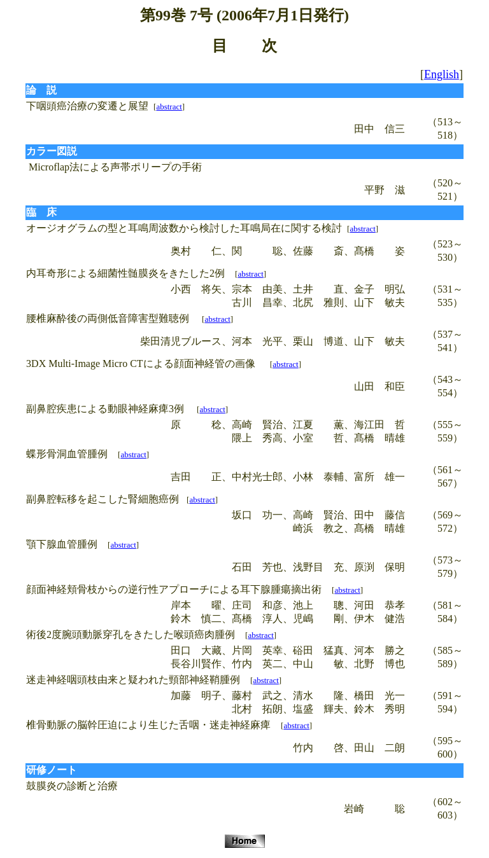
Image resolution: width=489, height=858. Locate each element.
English (441, 74)
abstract (168, 106)
